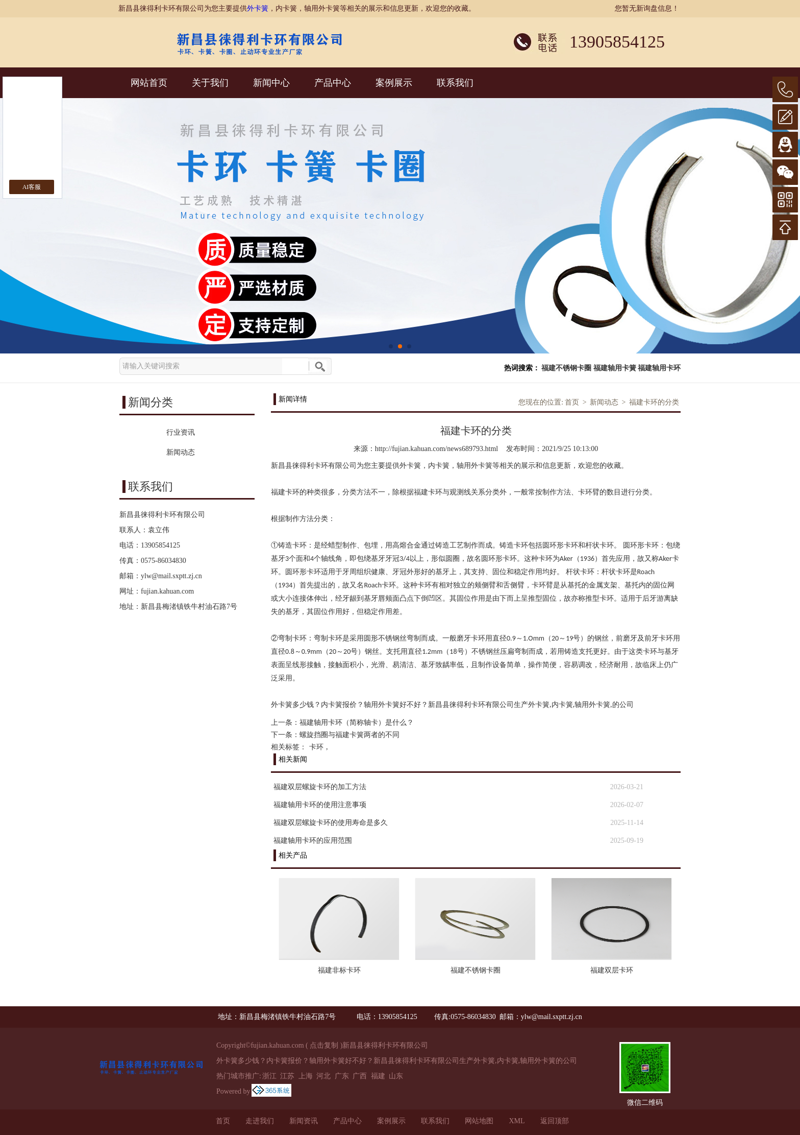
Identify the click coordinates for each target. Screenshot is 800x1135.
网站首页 (149, 83)
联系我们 (455, 83)
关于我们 (210, 83)
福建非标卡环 (339, 970)
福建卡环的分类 (654, 402)
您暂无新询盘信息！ (647, 8)
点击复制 (324, 1045)
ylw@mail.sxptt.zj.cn (171, 576)
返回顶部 (554, 1121)
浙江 (269, 1076)
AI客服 (31, 187)
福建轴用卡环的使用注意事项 (319, 805)
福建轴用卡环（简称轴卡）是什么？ (356, 722)
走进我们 (259, 1121)
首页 (572, 402)
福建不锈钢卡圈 (566, 368)
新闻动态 (604, 402)
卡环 (316, 747)
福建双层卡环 (611, 970)
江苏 (287, 1076)
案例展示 (394, 83)
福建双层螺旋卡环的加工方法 (319, 787)
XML (516, 1121)
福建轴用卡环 (659, 368)
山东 (396, 1076)
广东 (342, 1076)
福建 (378, 1076)
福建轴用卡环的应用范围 (312, 840)
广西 (360, 1076)
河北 (323, 1076)
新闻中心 (271, 83)
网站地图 (479, 1121)
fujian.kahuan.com (167, 591)
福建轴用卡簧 (614, 368)
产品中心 (332, 83)
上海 (305, 1076)
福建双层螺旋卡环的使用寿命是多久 (330, 822)
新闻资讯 (303, 1121)
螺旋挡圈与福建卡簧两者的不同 (349, 735)
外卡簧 (257, 8)
